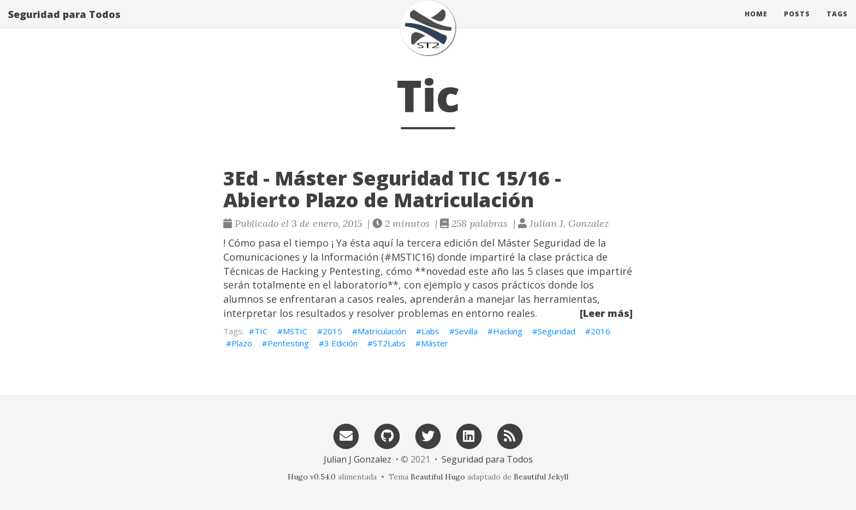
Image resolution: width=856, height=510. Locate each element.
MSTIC (295, 331)
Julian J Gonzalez (357, 459)
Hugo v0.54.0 (312, 477)
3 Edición (341, 343)
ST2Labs (389, 343)
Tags (837, 24)
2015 (332, 331)
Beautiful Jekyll (541, 477)
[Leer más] (606, 313)
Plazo (241, 343)
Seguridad (556, 331)
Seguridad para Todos (64, 24)
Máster (434, 343)
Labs (430, 331)
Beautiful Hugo (438, 477)
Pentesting (288, 343)
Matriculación (382, 331)
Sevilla (466, 331)
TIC (261, 331)
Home (756, 24)
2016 (600, 331)
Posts (797, 24)
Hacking (507, 331)
